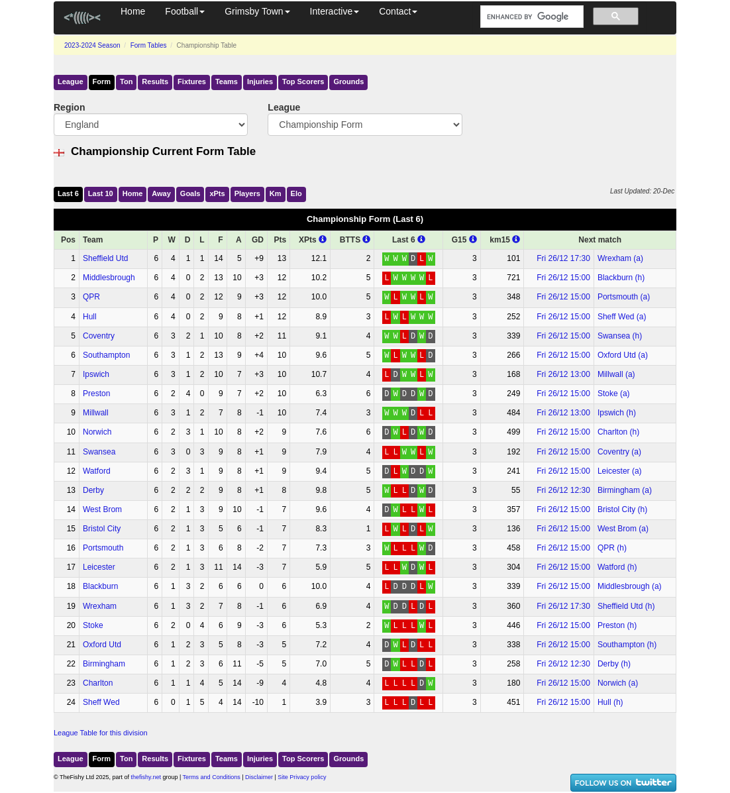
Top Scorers (303, 81)
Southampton (106, 355)
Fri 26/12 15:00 (563, 277)
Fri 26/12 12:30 (563, 490)
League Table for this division (101, 733)
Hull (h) (610, 702)
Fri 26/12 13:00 (563, 374)
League (70, 81)
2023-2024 (92, 45)
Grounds (348, 81)
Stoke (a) (614, 393)
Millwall (96, 412)
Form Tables (148, 45)
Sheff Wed (101, 702)
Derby (93, 490)
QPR (91, 296)
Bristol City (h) (622, 509)
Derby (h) (614, 663)
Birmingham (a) (625, 490)
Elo (296, 193)
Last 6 (68, 193)
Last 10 (100, 193)
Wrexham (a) (620, 258)
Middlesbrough (109, 277)
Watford (97, 471)
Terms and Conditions (211, 777)
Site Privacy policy (302, 777)
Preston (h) (617, 625)
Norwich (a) (618, 683)
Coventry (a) (619, 451)
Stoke (93, 625)
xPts (217, 193)
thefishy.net (146, 777)
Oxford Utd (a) (623, 355)
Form (102, 81)
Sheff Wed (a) (622, 316)
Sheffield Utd (106, 258)
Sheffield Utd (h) (626, 606)
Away (161, 193)
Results (155, 81)
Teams (226, 81)
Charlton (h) (618, 432)
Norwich (97, 432)
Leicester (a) (620, 471)
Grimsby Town (257, 11)
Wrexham (100, 606)
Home (133, 11)
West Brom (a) (623, 528)
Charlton (98, 683)
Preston (96, 393)
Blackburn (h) (621, 277)
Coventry (99, 336)
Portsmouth (103, 548)
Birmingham (104, 663)
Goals (190, 193)
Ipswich (96, 374)
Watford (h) (617, 567)
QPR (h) (612, 548)
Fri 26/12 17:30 (563, 258)
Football (185, 11)
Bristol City (102, 528)
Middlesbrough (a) (630, 586)
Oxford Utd (102, 644)
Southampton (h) (627, 644)
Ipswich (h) (617, 412)
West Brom (102, 509)
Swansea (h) (620, 336)
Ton (126, 81)
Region (69, 107)
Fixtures (192, 81)
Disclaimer (259, 777)
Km (276, 193)
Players (247, 193)
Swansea (99, 451)
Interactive (335, 11)
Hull (90, 316)
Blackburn (100, 586)
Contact (398, 11)
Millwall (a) (616, 374)
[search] (530, 17)
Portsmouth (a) (624, 296)
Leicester (99, 567)
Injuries (260, 81)
